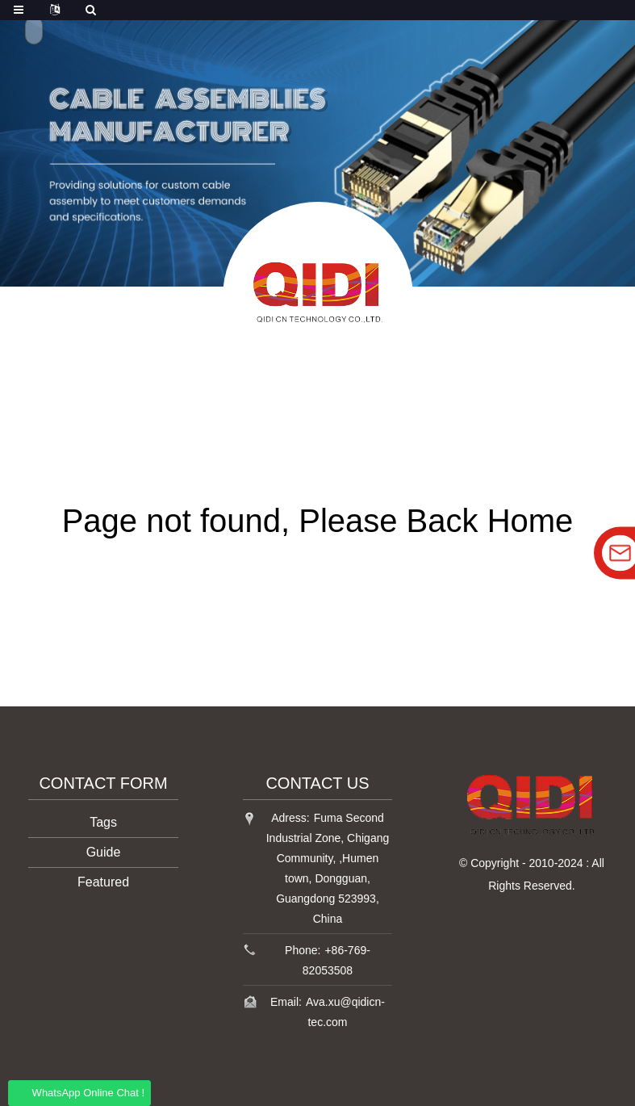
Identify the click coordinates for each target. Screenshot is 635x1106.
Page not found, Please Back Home (318, 520)
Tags (103, 822)
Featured (103, 882)
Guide (103, 852)
